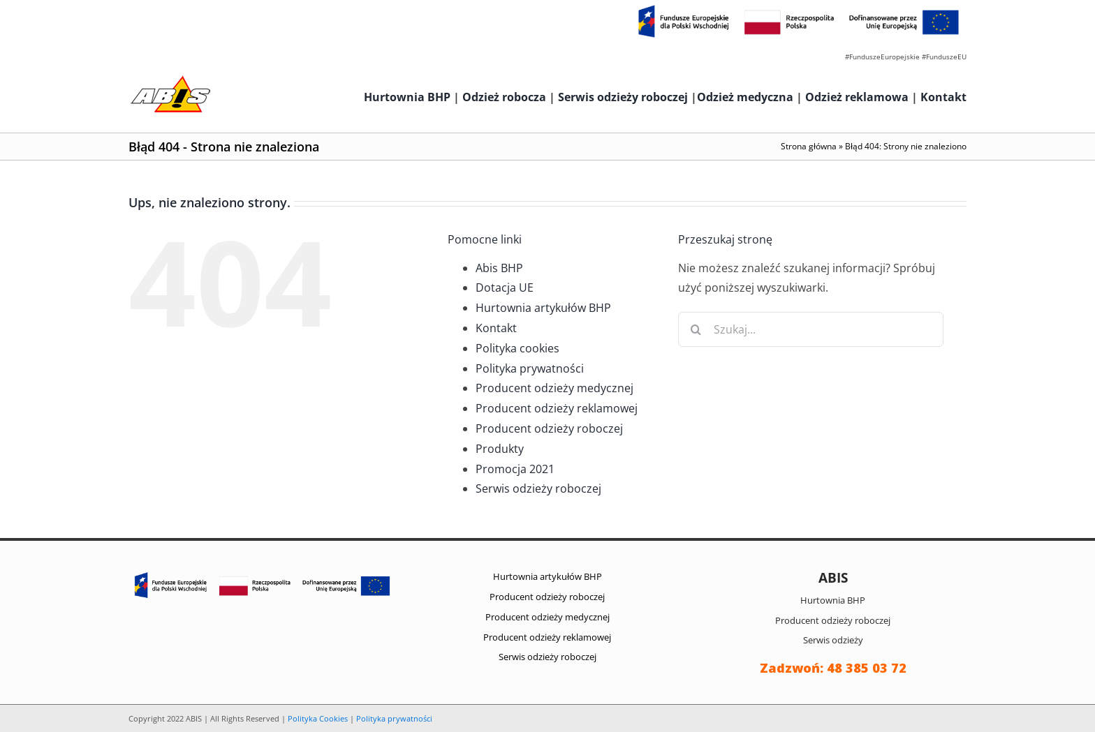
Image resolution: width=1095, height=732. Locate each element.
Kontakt (943, 97)
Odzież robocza (504, 97)
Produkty (500, 448)
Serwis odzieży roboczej (623, 97)
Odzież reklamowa (857, 97)
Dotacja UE (505, 287)
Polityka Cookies (318, 718)
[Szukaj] (695, 329)
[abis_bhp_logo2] (170, 79)
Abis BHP (499, 268)
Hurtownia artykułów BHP (543, 307)
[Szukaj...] (810, 329)
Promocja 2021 (515, 469)
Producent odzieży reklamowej (557, 408)
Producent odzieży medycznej (554, 388)
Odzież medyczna (745, 97)
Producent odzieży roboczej (549, 428)
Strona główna (809, 146)
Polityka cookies (517, 348)
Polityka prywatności (530, 368)
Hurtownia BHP (407, 97)
